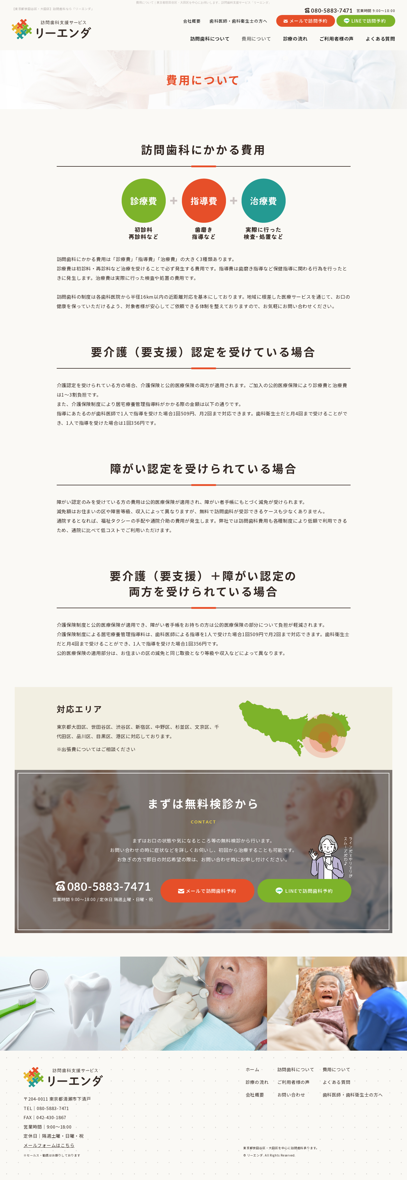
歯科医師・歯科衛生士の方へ (238, 21)
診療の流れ (257, 1082)
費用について (337, 1069)
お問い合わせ (291, 1094)
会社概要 (192, 21)
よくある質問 (337, 1082)
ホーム (252, 1069)
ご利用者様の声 (293, 1082)
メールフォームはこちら (49, 1145)
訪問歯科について (295, 1069)
